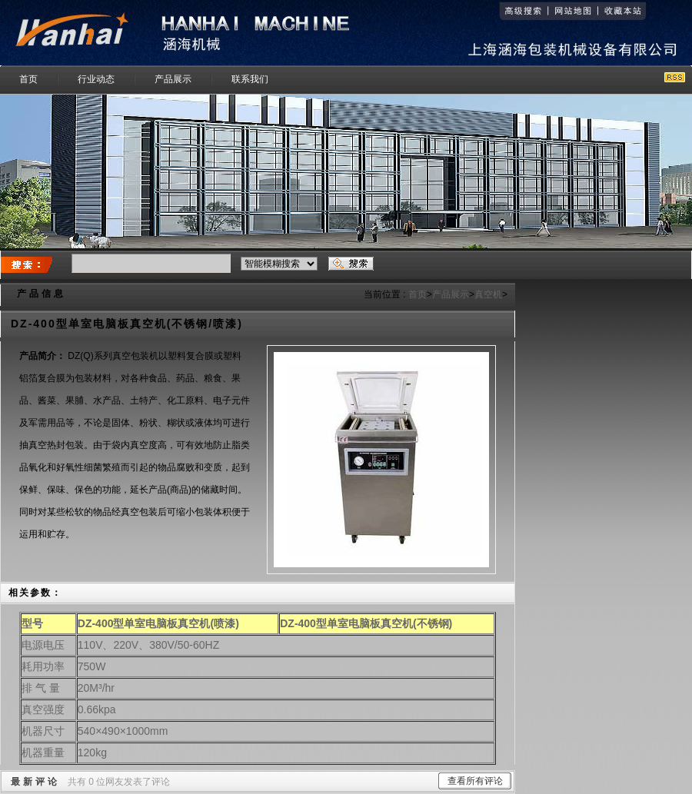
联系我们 (249, 79)
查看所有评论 (475, 781)
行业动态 (96, 79)
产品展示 (173, 79)
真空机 (488, 294)
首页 (417, 294)
